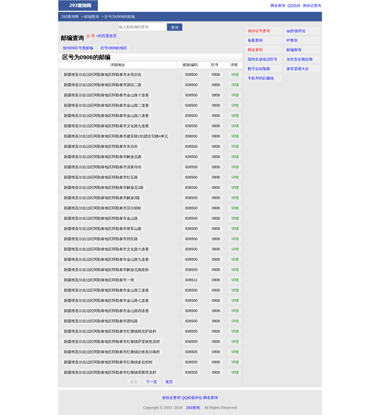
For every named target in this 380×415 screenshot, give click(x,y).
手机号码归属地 (261, 78)
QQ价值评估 (192, 398)
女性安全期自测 (299, 59)
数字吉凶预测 (259, 69)
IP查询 (292, 40)
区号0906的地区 (114, 48)
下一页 (151, 382)
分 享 (91, 36)
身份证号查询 (259, 31)
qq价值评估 (296, 31)
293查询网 (70, 16)
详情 (235, 74)
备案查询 (255, 40)
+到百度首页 (106, 36)
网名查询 (277, 5)
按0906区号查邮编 (78, 48)
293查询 (193, 408)
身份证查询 (312, 5)
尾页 (169, 382)
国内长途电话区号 (262, 59)
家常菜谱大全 (298, 69)
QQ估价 (294, 5)
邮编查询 (91, 16)
